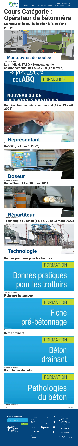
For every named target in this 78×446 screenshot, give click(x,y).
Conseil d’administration (34, 430)
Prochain (71, 407)
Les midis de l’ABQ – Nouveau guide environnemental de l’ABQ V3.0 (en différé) (33, 66)
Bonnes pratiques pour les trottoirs (28, 258)
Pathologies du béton (18, 370)
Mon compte (45, 423)
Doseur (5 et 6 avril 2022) (21, 146)
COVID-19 (33, 427)
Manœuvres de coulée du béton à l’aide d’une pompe (35, 25)
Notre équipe (34, 425)
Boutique (44, 418)
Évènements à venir (34, 434)
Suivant (6, 407)
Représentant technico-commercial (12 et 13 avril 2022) (38, 106)
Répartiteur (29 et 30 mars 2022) (27, 183)
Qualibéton (33, 437)
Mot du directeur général (33, 421)
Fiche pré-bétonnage (18, 295)
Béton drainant (14, 333)
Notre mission (34, 417)
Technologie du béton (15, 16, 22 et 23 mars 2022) (39, 221)
